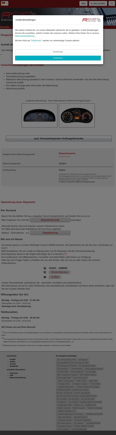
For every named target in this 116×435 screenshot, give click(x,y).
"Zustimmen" (36, 40)
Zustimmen (58, 58)
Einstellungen (58, 52)
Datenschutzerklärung (24, 36)
